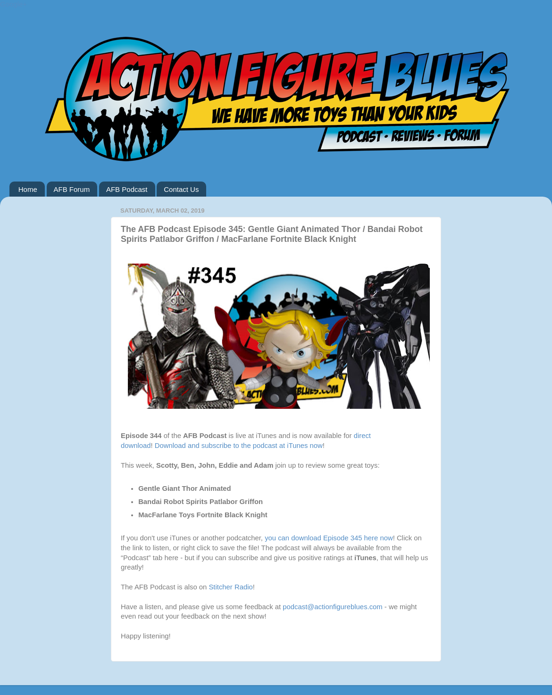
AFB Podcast (127, 189)
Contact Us (181, 189)
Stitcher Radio (230, 587)
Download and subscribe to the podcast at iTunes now (239, 445)
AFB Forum (72, 189)
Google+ (13, 4)
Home (27, 189)
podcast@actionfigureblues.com (332, 607)
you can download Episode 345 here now (329, 538)
